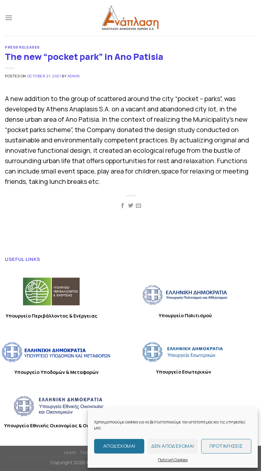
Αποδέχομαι (119, 446)
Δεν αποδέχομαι (172, 446)
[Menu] (9, 18)
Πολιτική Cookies (173, 460)
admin (74, 75)
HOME (70, 452)
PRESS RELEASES (22, 47)
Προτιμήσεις (226, 446)
